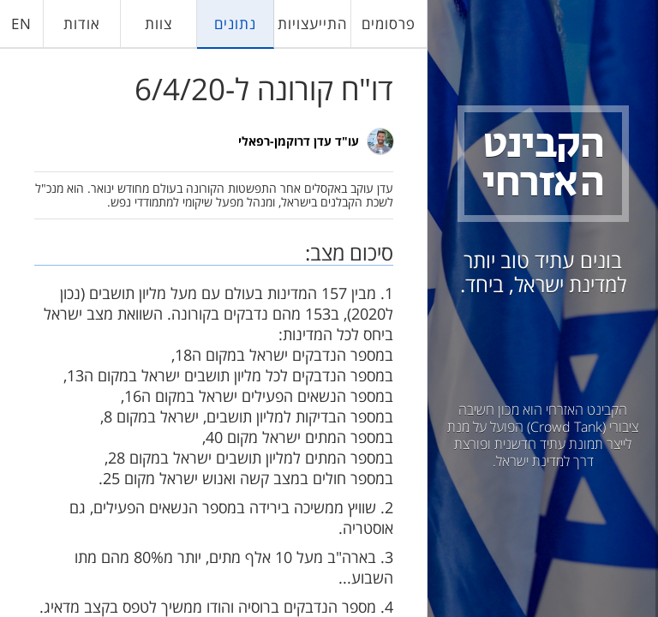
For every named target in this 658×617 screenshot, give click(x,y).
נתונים (235, 23)
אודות (81, 23)
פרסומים (389, 23)
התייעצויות (312, 23)
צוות (158, 23)
